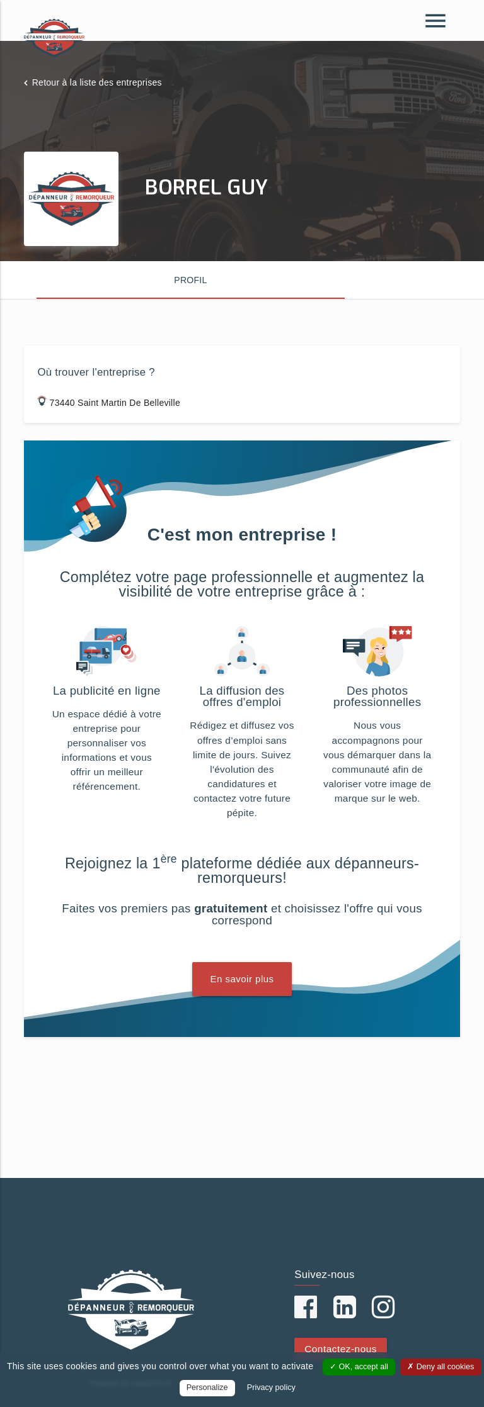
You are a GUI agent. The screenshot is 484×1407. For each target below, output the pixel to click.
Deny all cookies (440, 1366)
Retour (97, 82)
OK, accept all (359, 1366)
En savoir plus (242, 978)
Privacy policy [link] (271, 1387)
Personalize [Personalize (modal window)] (207, 1387)
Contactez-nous (340, 1348)
